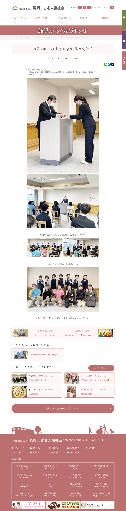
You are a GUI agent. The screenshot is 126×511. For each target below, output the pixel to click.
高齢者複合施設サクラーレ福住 (50, 494)
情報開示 (53, 448)
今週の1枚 (54, 452)
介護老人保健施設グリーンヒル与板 (75, 476)
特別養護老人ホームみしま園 (24, 467)
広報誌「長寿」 (74, 452)
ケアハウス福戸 (50, 485)
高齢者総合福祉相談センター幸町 (75, 485)
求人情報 (90, 448)
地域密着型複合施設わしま (101, 467)
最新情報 (34, 452)
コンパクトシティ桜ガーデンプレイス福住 (24, 494)
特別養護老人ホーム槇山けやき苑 (50, 467)
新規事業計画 (73, 448)
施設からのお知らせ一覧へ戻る (62, 408)
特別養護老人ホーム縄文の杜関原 (24, 476)
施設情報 (16, 459)
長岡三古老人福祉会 (22, 37)
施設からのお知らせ (45, 37)
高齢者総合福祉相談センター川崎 (75, 494)
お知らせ (16, 452)
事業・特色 (35, 448)
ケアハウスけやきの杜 (24, 485)
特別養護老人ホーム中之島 (50, 476)
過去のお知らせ (100, 368)
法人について (18, 448)
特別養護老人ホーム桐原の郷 (75, 467)
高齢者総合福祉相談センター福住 (101, 485)
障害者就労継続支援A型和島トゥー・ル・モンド (102, 494)
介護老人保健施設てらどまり (101, 476)
